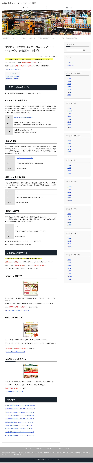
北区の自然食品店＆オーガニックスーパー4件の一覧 (19, 422)
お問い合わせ (50, 449)
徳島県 (69, 241)
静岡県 (69, 171)
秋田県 (69, 90)
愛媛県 (69, 238)
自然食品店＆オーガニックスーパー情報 (26, 3)
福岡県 (69, 260)
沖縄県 (69, 279)
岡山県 (69, 217)
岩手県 (69, 87)
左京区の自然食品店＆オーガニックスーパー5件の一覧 (19, 436)
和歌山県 (70, 201)
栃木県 (69, 122)
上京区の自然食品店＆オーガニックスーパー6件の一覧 (19, 419)
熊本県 (69, 268)
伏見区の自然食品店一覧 (12, 77)
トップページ (24, 8)
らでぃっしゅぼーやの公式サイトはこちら (17, 310)
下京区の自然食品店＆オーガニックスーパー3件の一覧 (19, 416)
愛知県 (69, 165)
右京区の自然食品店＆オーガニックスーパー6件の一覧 (19, 432)
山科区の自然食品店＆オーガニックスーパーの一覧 (18, 426)
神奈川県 (70, 111)
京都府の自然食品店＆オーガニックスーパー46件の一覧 (20, 406)
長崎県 (69, 266)
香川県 (69, 244)
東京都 (69, 108)
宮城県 (69, 81)
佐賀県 (69, 263)
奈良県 (69, 198)
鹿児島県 (70, 277)
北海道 (69, 79)
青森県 (69, 84)
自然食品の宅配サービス (12, 79)
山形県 (69, 92)
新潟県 (69, 141)
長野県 (69, 144)
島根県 (69, 222)
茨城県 (69, 119)
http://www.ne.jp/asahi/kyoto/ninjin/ (23, 118)
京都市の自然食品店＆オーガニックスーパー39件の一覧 (20, 409)
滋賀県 (69, 195)
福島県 (69, 95)
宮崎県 (69, 274)
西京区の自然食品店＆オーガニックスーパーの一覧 (18, 429)
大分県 (69, 271)
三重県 (69, 174)
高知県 (69, 247)
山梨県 (69, 128)
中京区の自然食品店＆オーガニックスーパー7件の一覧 (19, 412)
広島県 (69, 214)
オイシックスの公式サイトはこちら (15, 352)
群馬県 (69, 125)
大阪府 (69, 187)
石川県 (69, 149)
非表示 (13, 74)
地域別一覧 (69, 8)
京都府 (69, 190)
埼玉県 (69, 117)
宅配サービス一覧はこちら (13, 69)
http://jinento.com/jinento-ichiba (25, 158)
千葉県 (69, 114)
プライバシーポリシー (64, 449)
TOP (15, 38)
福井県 (69, 152)
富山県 (69, 147)
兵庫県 (69, 192)
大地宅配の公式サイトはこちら (14, 392)
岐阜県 (69, 168)
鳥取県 (69, 220)
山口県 (69, 225)
